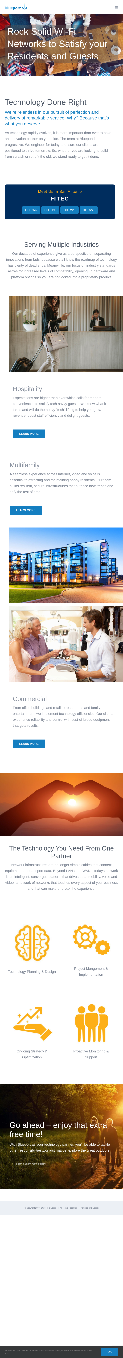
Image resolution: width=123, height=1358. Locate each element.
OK (109, 1352)
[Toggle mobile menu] (116, 7)
